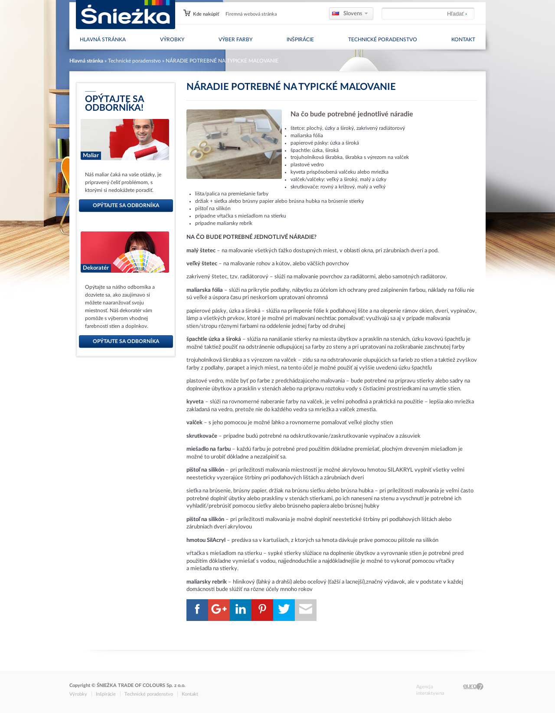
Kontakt (463, 39)
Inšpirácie (300, 39)
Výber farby (235, 39)
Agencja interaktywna (430, 690)
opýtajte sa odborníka (126, 205)
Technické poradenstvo (382, 39)
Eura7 (473, 686)
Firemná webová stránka (251, 14)
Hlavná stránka (103, 39)
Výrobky (172, 39)
